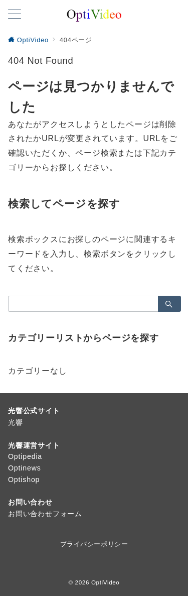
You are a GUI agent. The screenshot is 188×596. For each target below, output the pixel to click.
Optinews (24, 468)
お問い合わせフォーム (45, 514)
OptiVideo (105, 582)
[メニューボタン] (14, 15)
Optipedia (25, 456)
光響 (15, 422)
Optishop (24, 479)
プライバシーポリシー (94, 544)
